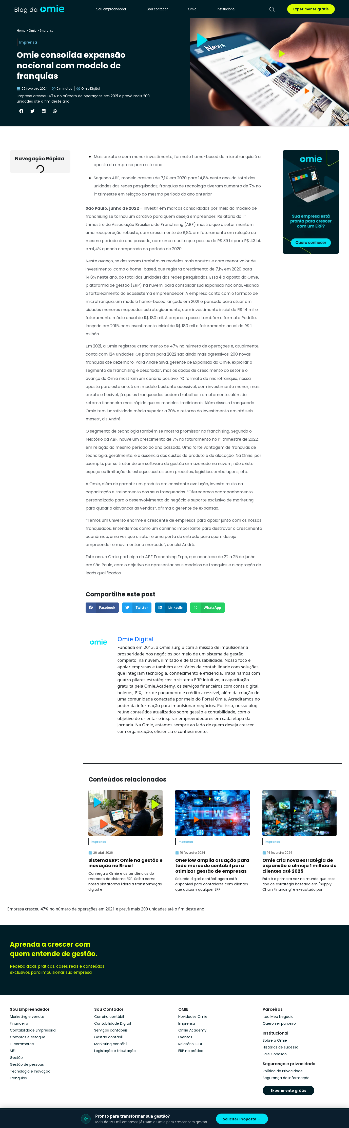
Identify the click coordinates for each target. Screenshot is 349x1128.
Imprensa (46, 30)
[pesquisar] (272, 9)
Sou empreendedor (111, 9)
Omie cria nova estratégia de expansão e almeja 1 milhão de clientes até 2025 (299, 865)
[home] (39, 9)
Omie (192, 9)
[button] (21, 111)
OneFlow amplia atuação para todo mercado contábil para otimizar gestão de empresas (212, 865)
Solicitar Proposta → (242, 1118)
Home (21, 30)
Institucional (226, 9)
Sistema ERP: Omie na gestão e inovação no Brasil (125, 863)
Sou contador (157, 9)
